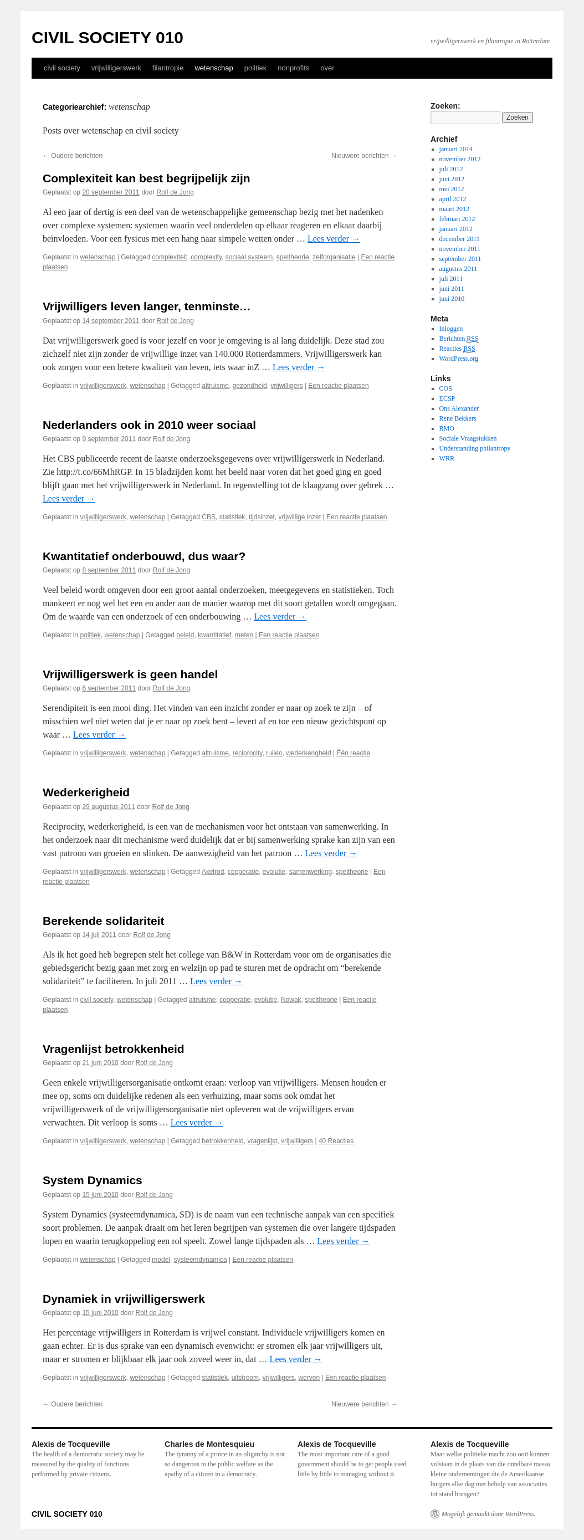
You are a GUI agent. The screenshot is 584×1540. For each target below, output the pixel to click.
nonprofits (293, 68)
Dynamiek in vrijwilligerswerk (124, 1298)
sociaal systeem (249, 257)
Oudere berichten (73, 156)
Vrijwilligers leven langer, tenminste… (147, 306)
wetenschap (213, 68)
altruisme (215, 386)
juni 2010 (452, 299)
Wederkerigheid (86, 792)
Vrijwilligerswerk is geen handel (130, 674)
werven (309, 1378)
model (161, 1259)
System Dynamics (92, 1180)
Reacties (457, 349)
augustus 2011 (458, 269)
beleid (185, 635)
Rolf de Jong (175, 192)
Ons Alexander (459, 408)
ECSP (447, 398)
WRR (446, 458)
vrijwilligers (286, 386)
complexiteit (169, 257)
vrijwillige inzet (299, 517)
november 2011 (460, 249)
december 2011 (459, 239)
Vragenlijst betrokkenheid (114, 1048)
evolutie (274, 872)
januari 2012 (456, 229)
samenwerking (310, 872)
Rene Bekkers (458, 418)
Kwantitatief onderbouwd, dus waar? (144, 556)
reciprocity (248, 753)
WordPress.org (458, 358)
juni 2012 (452, 179)
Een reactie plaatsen (338, 386)
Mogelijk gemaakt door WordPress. (488, 1514)
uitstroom (245, 1378)
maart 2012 (454, 209)
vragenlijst (262, 1141)
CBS (209, 517)
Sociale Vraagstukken (468, 438)
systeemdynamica (200, 1259)
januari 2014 (456, 149)
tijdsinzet (262, 517)
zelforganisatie (334, 257)
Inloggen (451, 328)
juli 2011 (451, 279)
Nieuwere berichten (364, 156)
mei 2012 (451, 189)
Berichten (459, 339)
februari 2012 (457, 219)
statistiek (232, 517)
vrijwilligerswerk (116, 68)
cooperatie (243, 872)
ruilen (274, 753)
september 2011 (460, 259)
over (327, 68)
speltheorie (292, 257)
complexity (206, 257)
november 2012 (460, 159)
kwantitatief (214, 635)
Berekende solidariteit (103, 920)
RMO (446, 428)
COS (445, 388)
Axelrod (213, 872)
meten (244, 635)
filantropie (167, 68)
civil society (62, 68)
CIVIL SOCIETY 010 (107, 37)
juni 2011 (451, 289)
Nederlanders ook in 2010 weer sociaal (149, 424)
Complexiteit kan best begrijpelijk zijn (146, 178)
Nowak (291, 1000)
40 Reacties (336, 1141)
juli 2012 (451, 169)
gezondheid (250, 386)
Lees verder (334, 238)
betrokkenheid (222, 1141)
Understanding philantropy (475, 448)
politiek (255, 68)
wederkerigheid (308, 753)
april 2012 (453, 199)
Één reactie (353, 753)
